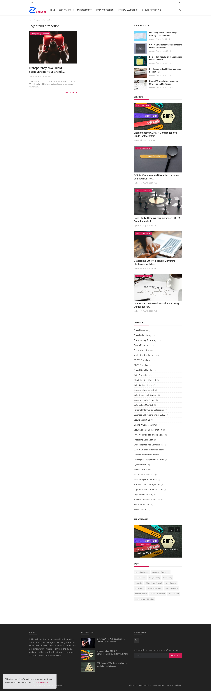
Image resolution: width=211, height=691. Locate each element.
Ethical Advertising (142, 335)
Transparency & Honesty (145, 340)
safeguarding (154, 577)
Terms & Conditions (174, 685)
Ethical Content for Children (146, 454)
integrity (138, 583)
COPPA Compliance (143, 360)
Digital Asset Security (143, 494)
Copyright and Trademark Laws (148, 489)
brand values (171, 583)
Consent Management (144, 390)
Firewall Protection (142, 469)
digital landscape (141, 572)
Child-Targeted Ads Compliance (148, 444)
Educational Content (154, 583)
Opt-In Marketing (142, 345)
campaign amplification (144, 599)
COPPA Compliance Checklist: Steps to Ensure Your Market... (165, 46)
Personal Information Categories (149, 409)
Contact (32, 2)
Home (52, 10)
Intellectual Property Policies (147, 499)
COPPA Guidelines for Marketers (149, 449)
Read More (71, 92)
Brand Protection (142, 504)
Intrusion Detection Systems (147, 484)
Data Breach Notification (145, 395)
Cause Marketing (141, 350)
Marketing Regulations (144, 355)
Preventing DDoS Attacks (145, 479)
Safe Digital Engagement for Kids (149, 459)
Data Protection (105, 10)
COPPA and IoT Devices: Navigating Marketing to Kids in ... (112, 664)
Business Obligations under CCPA (149, 414)
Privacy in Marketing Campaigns (148, 434)
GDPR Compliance (142, 365)
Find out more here (40, 682)
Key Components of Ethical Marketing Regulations (165, 70)
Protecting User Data (143, 439)
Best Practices (66, 10)
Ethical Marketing (128, 10)
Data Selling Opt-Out (143, 404)
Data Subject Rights (143, 385)
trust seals (139, 588)
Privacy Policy (158, 685)
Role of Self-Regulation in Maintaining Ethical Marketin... (165, 58)
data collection (141, 594)
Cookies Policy (145, 685)
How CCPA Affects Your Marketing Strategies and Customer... (163, 82)
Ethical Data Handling (144, 370)
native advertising (154, 588)
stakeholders (140, 577)
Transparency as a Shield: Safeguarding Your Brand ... (47, 69)
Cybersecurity (85, 10)
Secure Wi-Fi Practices (144, 474)
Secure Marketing (152, 10)
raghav (31, 76)
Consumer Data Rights (144, 400)
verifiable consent (158, 594)
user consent (174, 594)
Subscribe (175, 655)
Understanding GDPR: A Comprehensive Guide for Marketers (112, 652)
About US (133, 685)
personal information (160, 572)
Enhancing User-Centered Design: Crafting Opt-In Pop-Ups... (163, 34)
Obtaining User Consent (145, 380)
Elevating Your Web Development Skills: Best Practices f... (111, 640)
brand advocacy (171, 588)
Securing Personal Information (148, 429)
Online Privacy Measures (145, 424)
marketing (167, 577)
